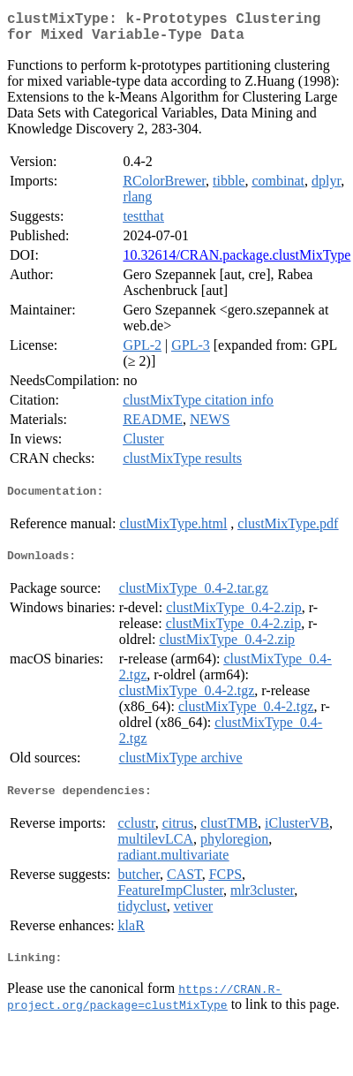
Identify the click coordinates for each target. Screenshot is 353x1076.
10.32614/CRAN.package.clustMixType (236, 261)
